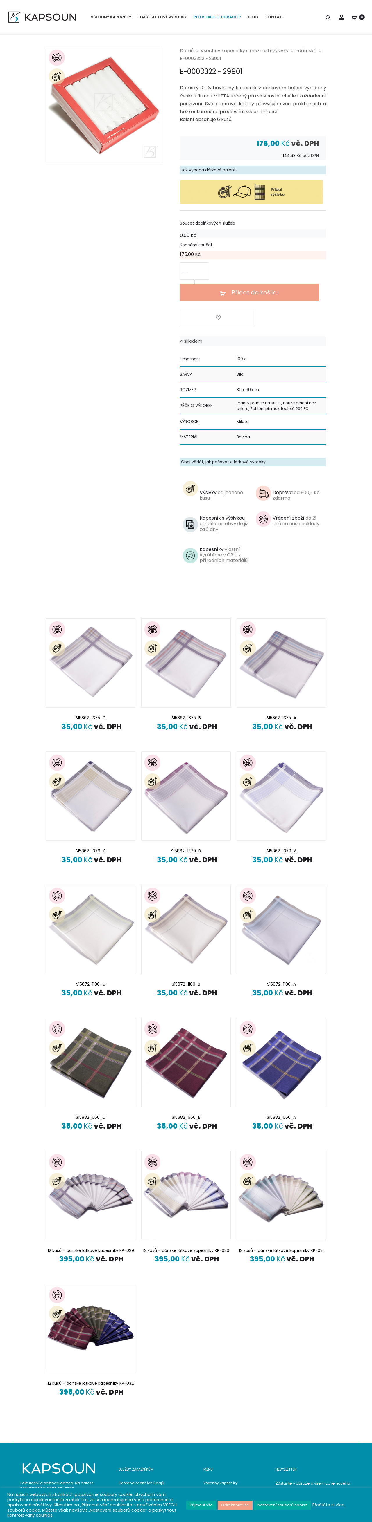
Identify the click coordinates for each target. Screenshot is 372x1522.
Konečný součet (196, 250)
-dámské (306, 55)
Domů (187, 55)
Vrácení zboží (296, 475)
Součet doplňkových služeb (207, 228)
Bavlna (243, 391)
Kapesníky (224, 509)
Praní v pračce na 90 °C (259, 357)
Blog (207, 1465)
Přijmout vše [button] (201, 1505)
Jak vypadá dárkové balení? (209, 175)
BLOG (253, 17)
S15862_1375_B (186, 672)
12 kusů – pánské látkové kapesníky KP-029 (91, 1205)
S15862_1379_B (186, 805)
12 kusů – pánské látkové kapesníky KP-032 (91, 1338)
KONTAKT (275, 17)
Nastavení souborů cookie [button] (282, 1505)
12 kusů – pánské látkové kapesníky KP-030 (186, 1205)
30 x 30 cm (248, 344)
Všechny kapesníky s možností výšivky (245, 55)
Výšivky (221, 449)
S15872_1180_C (90, 938)
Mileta (243, 376)
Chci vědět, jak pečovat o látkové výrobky (223, 416)
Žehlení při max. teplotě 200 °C (279, 363)
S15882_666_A (281, 1071)
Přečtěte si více (328, 1504)
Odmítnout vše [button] (235, 1505)
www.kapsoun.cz (67, 1485)
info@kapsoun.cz (67, 1477)
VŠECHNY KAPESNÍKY (111, 17)
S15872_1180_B (186, 938)
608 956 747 (63, 1469)
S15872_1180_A (281, 938)
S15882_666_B (186, 1071)
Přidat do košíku (252, 276)
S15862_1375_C (91, 672)
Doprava (296, 449)
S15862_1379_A (281, 805)
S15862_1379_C (91, 805)
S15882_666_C (90, 1071)
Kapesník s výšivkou (224, 478)
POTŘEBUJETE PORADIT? (217, 17)
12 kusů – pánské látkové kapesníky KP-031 (281, 1205)
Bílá (240, 329)
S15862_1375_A (281, 672)
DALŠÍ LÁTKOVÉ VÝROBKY (162, 17)
